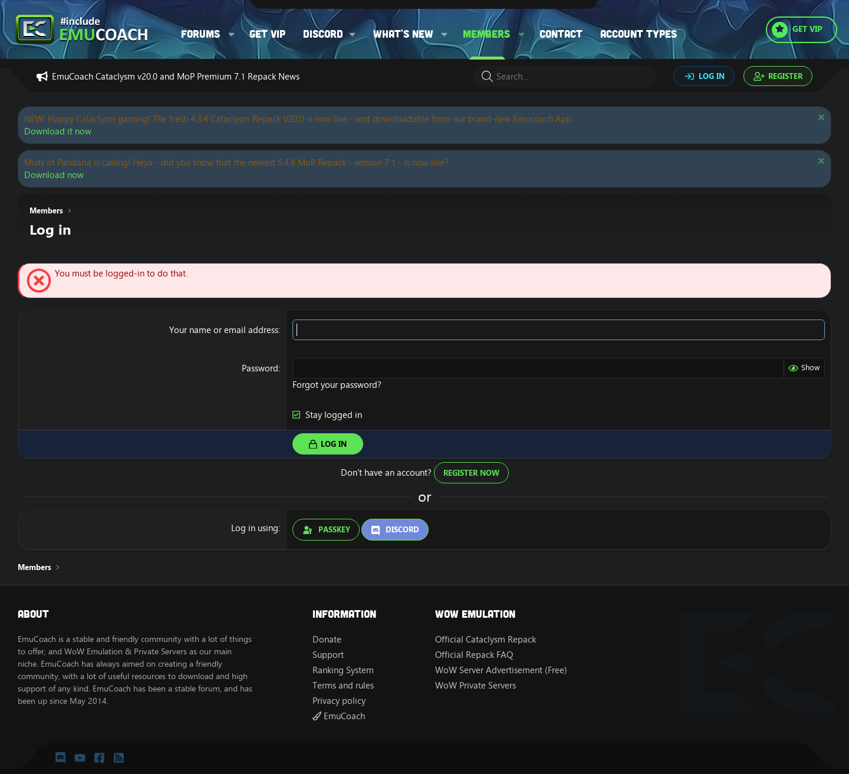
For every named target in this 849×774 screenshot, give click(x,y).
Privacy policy (339, 700)
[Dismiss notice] (820, 119)
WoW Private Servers (475, 685)
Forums (200, 33)
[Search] (564, 76)
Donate (326, 639)
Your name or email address (223, 330)
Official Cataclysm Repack (485, 639)
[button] (231, 34)
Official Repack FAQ (474, 654)
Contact (561, 33)
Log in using (254, 528)
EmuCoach (338, 716)
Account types (638, 33)
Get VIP (267, 33)
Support (328, 654)
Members (486, 33)
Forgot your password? (336, 384)
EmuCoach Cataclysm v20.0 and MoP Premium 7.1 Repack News (176, 76)
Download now (54, 175)
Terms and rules (343, 685)
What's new (403, 33)
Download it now (57, 131)
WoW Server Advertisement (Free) (501, 670)
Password (260, 368)
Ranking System (343, 670)
